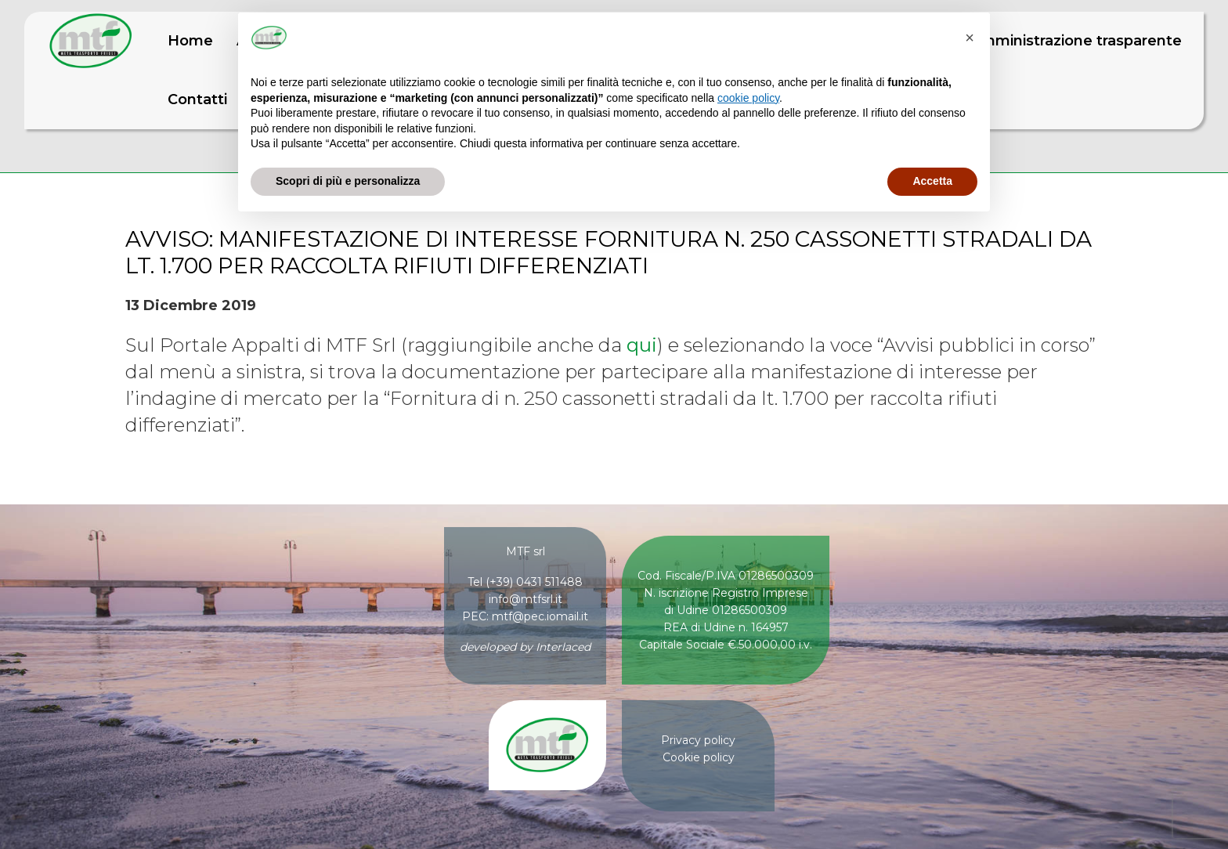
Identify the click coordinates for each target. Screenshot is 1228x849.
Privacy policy (698, 740)
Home (190, 40)
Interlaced (563, 647)
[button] (969, 37)
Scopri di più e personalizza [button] (348, 181)
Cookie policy (699, 757)
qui (642, 345)
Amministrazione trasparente (1076, 40)
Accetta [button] (932, 181)
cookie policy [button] (748, 98)
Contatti (197, 99)
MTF (91, 41)
